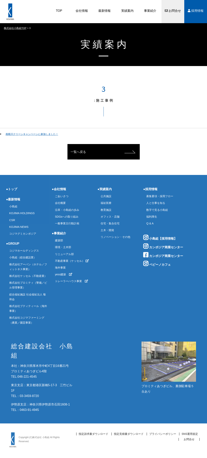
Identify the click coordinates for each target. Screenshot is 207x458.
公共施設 (106, 196)
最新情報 (104, 10)
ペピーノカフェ (157, 263)
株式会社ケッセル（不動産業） (28, 275)
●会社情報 (59, 189)
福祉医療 (106, 202)
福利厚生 (151, 216)
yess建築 (63, 274)
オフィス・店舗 (110, 216)
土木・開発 (107, 230)
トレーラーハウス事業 (71, 281)
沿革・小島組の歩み (67, 209)
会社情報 (82, 10)
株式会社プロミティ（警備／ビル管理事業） (28, 285)
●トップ (11, 189)
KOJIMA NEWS (19, 226)
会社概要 (60, 202)
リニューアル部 (64, 254)
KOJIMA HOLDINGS (22, 213)
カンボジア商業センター (163, 246)
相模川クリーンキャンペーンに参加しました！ (32, 134)
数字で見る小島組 (157, 209)
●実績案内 (105, 189)
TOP (59, 10)
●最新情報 (13, 199)
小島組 (13, 206)
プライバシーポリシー (162, 433)
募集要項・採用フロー (159, 196)
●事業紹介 (59, 233)
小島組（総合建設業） (22, 257)
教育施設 (106, 209)
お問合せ (173, 10)
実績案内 (127, 10)
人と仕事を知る (155, 202)
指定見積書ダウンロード (129, 433)
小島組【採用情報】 (160, 237)
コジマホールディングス (24, 250)
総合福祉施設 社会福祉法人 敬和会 (27, 297)
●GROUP (12, 243)
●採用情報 (150, 189)
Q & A (150, 223)
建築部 (59, 240)
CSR (12, 220)
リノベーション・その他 (115, 236)
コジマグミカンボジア (22, 233)
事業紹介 (150, 10)
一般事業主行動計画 (67, 223)
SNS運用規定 (190, 433)
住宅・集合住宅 (110, 223)
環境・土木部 (63, 247)
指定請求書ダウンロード (93, 433)
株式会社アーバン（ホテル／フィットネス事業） (28, 267)
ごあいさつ (61, 196)
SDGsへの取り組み (66, 216)
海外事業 (60, 267)
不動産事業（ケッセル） (72, 260)
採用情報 (196, 10)
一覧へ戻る (78, 152)
